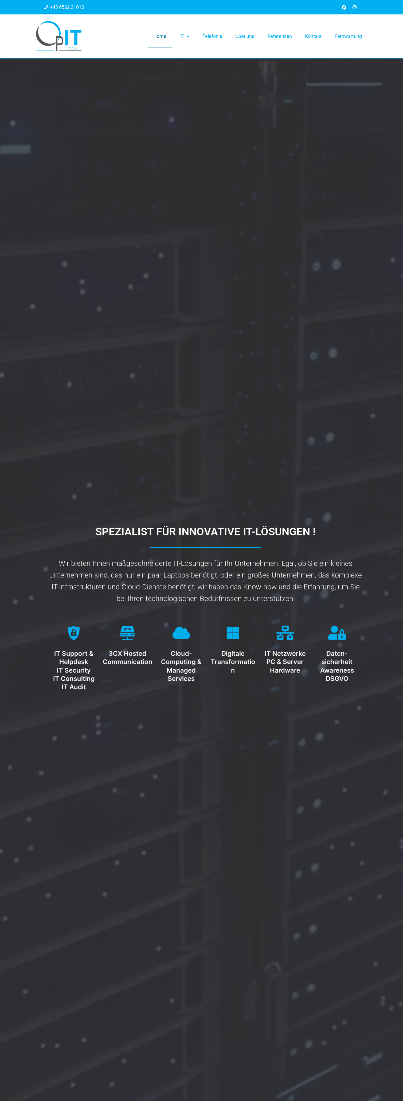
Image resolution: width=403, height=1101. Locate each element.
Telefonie (212, 36)
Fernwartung (348, 36)
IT (184, 37)
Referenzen (279, 36)
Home (159, 36)
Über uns (244, 36)
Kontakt (313, 36)
